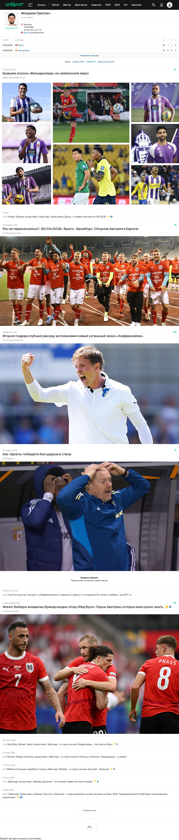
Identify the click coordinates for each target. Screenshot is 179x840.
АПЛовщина (8, 458)
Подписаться (12, 28)
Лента (67, 62)
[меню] (30, 5)
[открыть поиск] (153, 5)
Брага (26, 32)
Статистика (78, 62)
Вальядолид (22, 50)
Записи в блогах (105, 62)
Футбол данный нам (12, 233)
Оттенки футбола (10, 611)
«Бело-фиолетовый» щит (14, 77)
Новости (90, 62)
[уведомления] (161, 5)
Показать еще (89, 810)
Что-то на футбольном (13, 340)
